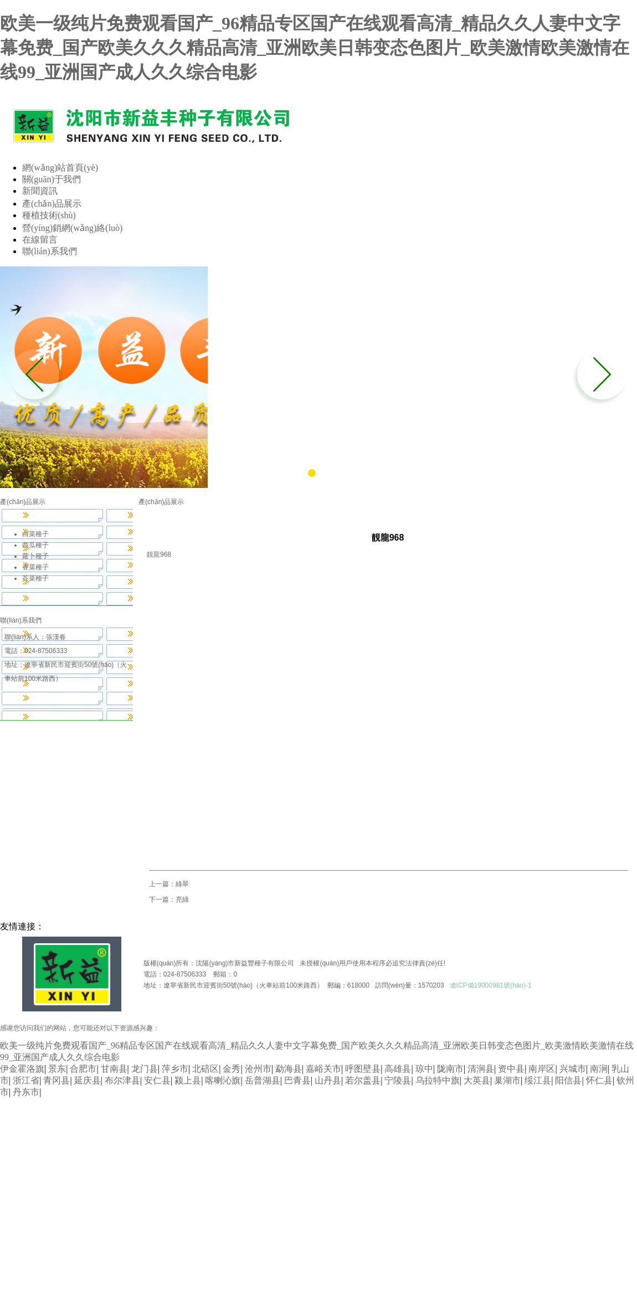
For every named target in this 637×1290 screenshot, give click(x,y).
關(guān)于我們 (51, 179)
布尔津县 (122, 1080)
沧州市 (258, 1068)
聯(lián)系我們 (49, 251)
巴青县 (297, 1080)
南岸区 (541, 1068)
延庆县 (87, 1080)
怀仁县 (599, 1080)
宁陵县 (397, 1080)
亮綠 (182, 899)
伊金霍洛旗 (22, 1068)
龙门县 (144, 1068)
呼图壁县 (363, 1068)
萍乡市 (175, 1068)
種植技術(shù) (49, 215)
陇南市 (450, 1068)
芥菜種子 (35, 578)
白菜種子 (35, 534)
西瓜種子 (35, 545)
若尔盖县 (363, 1080)
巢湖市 (507, 1080)
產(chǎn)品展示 (51, 203)
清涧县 (481, 1068)
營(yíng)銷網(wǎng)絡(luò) (72, 228)
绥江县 (538, 1080)
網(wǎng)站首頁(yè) (60, 167)
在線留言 (40, 239)
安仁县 (157, 1080)
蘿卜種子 (35, 556)
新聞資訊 (40, 191)
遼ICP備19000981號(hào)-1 (491, 985)
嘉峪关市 (323, 1068)
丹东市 (26, 1092)
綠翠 (182, 884)
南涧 (599, 1068)
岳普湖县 (262, 1080)
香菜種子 (35, 567)
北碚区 (205, 1068)
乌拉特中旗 (437, 1080)
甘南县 (114, 1068)
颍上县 (187, 1080)
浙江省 (26, 1080)
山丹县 (328, 1080)
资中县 (511, 1068)
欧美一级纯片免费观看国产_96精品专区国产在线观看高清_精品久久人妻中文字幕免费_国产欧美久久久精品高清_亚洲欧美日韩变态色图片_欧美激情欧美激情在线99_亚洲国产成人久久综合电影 (314, 47)
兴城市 (572, 1068)
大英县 (477, 1080)
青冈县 (56, 1080)
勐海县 (288, 1068)
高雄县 (397, 1068)
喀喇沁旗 (222, 1080)
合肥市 (83, 1068)
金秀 (231, 1068)
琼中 (424, 1068)
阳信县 (568, 1080)
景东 (57, 1068)
